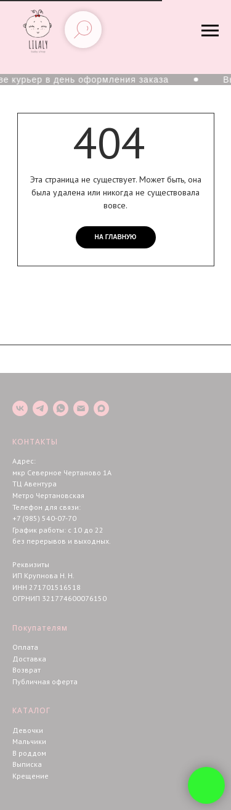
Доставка (29, 658)
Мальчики (29, 741)
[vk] (20, 408)
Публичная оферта (45, 681)
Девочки (27, 730)
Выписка (27, 764)
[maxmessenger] (101, 408)
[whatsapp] (60, 408)
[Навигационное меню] (210, 31)
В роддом (29, 753)
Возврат (26, 669)
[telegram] (40, 408)
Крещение (30, 775)
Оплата (25, 647)
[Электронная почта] (81, 408)
